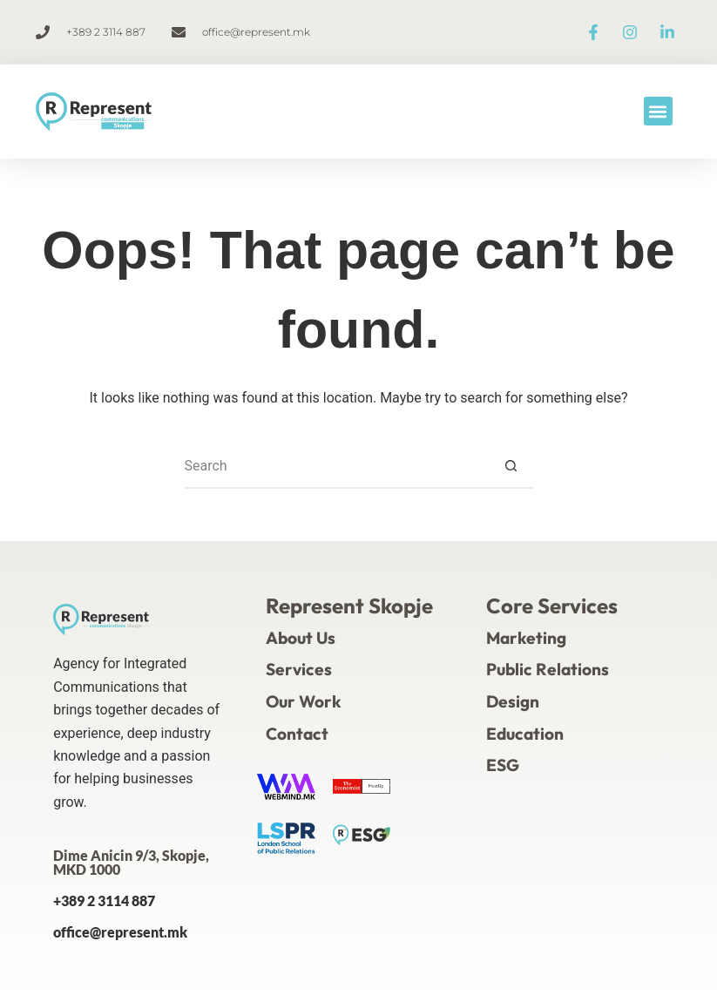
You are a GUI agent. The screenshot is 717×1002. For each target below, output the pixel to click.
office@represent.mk (120, 932)
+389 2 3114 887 (104, 900)
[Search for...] (337, 467)
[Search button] (511, 467)
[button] (658, 111)
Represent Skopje (349, 605)
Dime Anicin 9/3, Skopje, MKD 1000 (131, 862)
